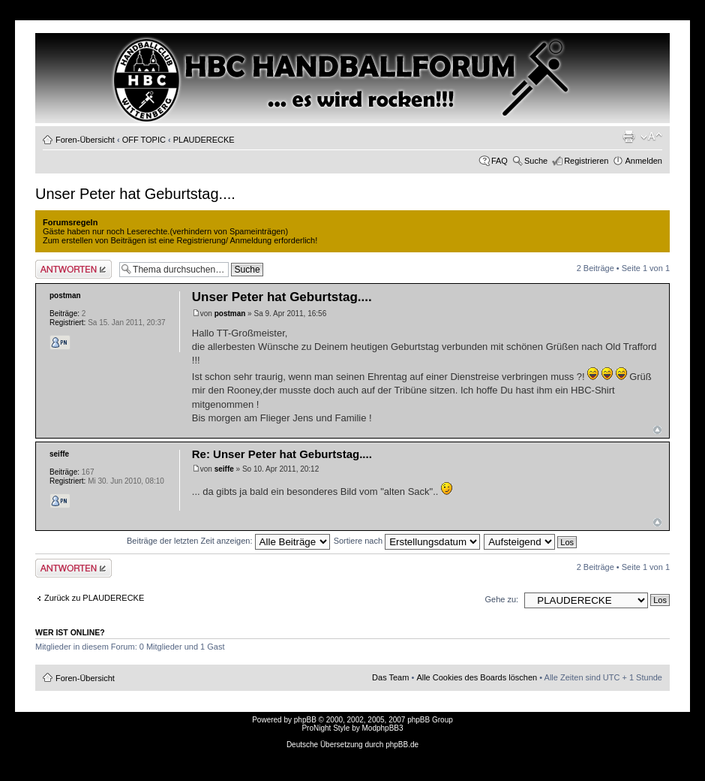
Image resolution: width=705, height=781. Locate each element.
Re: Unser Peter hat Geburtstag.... (282, 454)
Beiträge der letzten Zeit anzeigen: (228, 540)
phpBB (305, 720)
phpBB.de (402, 744)
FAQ (499, 160)
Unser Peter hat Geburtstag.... (135, 193)
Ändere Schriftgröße (651, 136)
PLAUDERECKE (204, 139)
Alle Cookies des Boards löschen (476, 677)
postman (230, 313)
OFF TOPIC (144, 139)
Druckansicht (628, 136)
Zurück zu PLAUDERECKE (94, 597)
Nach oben (657, 430)
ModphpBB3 (383, 728)
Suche (536, 160)
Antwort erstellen (73, 269)
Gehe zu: (501, 599)
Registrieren (586, 160)
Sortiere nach (407, 540)
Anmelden (643, 160)
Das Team (390, 677)
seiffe (224, 469)
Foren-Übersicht (85, 139)
